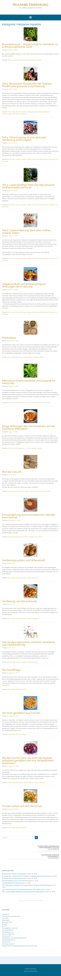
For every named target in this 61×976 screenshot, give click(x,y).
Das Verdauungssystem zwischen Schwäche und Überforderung (28, 643)
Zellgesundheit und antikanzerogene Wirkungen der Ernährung (24, 285)
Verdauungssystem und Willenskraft (23, 560)
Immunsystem (46, 403)
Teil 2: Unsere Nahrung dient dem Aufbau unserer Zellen (26, 231)
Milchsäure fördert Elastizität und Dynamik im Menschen (28, 382)
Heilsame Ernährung (30, 4)
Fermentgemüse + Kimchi (22, 403)
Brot (16, 491)
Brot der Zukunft (11, 471)
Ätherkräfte (15, 357)
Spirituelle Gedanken (45, 491)
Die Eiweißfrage (11, 669)
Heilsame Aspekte (35, 60)
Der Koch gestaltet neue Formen (21, 712)
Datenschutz (33, 971)
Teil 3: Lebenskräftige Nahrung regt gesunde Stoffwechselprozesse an (28, 186)
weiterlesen (5, 685)
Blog (13, 112)
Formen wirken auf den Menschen (22, 806)
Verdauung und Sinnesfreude (19, 601)
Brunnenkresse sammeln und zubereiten (14, 874)
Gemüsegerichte (6, 930)
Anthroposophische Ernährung (17, 60)
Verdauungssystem (32, 112)
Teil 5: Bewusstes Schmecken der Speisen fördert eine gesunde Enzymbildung (27, 85)
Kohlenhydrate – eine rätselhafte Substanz (13, 938)
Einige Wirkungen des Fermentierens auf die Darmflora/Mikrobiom (28, 427)
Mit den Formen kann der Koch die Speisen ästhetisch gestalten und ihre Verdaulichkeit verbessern (27, 760)
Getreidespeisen (27, 357)
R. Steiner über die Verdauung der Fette (14, 878)
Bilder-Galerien (6, 922)
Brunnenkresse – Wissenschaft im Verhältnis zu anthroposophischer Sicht (30, 45)
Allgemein (5, 914)
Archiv (28, 60)
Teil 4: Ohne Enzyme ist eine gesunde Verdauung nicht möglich (24, 138)
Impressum (27, 971)
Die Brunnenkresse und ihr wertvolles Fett (15, 881)
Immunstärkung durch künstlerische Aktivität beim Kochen (28, 516)
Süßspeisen (5, 942)
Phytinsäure (9, 337)
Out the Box (33, 969)
